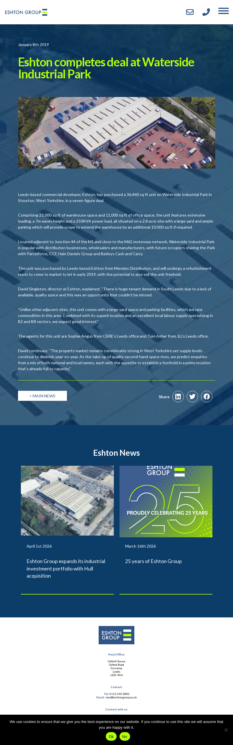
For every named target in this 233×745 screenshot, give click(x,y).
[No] (226, 730)
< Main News (42, 395)
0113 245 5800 (119, 694)
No (124, 736)
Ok (111, 736)
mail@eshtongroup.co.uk (121, 697)
